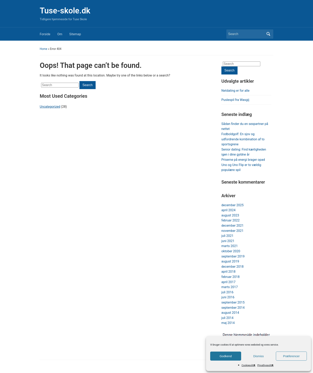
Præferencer (291, 356)
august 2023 (230, 215)
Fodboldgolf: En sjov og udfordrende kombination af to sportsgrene (242, 139)
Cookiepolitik (248, 365)
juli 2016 (227, 292)
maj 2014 (228, 323)
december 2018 (232, 266)
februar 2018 (230, 277)
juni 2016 (227, 297)
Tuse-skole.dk (65, 10)
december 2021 (232, 225)
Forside (45, 34)
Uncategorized (50, 107)
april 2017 (228, 282)
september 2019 (233, 256)
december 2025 (232, 205)
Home (43, 48)
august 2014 (230, 313)
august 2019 (230, 261)
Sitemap (75, 34)
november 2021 (232, 231)
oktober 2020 (230, 251)
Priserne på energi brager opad (243, 160)
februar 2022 (230, 220)
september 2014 (233, 308)
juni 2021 (227, 241)
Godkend (226, 356)
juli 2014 (227, 318)
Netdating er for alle (235, 90)
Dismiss (258, 356)
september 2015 (233, 302)
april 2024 (228, 210)
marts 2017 (229, 287)
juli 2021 (227, 236)
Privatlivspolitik (265, 365)
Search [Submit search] (268, 34)
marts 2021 (229, 246)
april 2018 (228, 271)
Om (59, 34)
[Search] (246, 34)
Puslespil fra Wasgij (235, 100)
